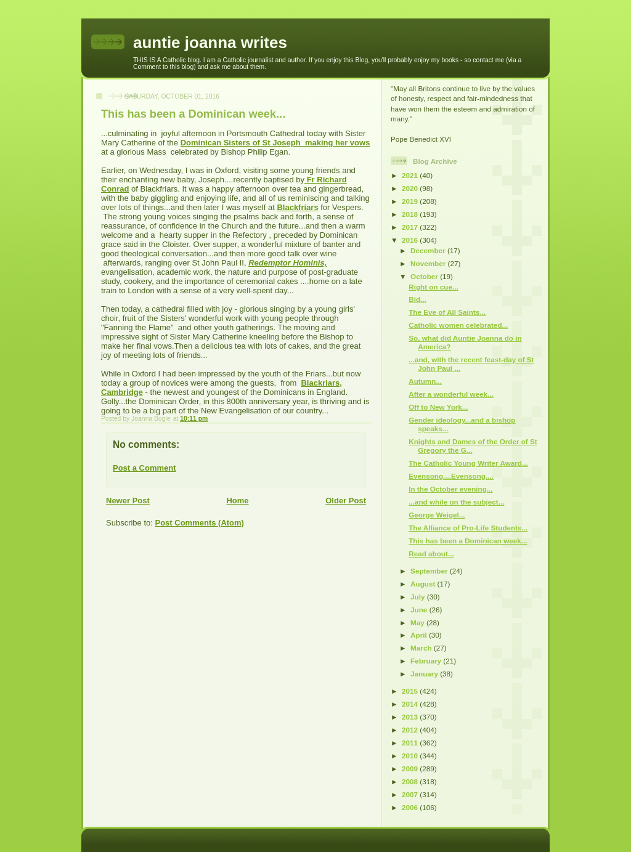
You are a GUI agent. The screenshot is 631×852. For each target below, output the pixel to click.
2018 (411, 214)
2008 (411, 781)
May (418, 623)
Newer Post (128, 500)
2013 (411, 717)
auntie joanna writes (210, 42)
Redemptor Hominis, (287, 262)
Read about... (431, 554)
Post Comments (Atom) (199, 522)
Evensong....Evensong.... (451, 476)
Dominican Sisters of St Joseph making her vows (275, 142)
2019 (411, 201)
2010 (411, 756)
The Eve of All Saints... (447, 312)
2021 (411, 175)
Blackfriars (297, 207)
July (418, 597)
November (428, 263)
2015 (411, 691)
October (425, 276)
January (425, 674)
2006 (411, 807)
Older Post (345, 500)
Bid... (417, 299)
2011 (411, 743)
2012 (411, 730)
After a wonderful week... (451, 394)
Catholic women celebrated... (458, 325)
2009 (411, 769)
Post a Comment (144, 468)
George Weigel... (437, 515)
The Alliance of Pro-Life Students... (468, 528)
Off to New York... (438, 407)
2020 (411, 188)
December (428, 250)
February (426, 661)
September (430, 571)
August (424, 584)
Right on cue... (433, 287)
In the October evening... (450, 489)
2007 (411, 794)
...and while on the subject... (456, 502)
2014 (411, 704)
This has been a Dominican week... (468, 541)
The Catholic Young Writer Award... (468, 463)
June (419, 610)
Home (237, 500)
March (422, 648)
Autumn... (425, 381)
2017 (411, 227)
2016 (411, 240)
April (419, 635)
